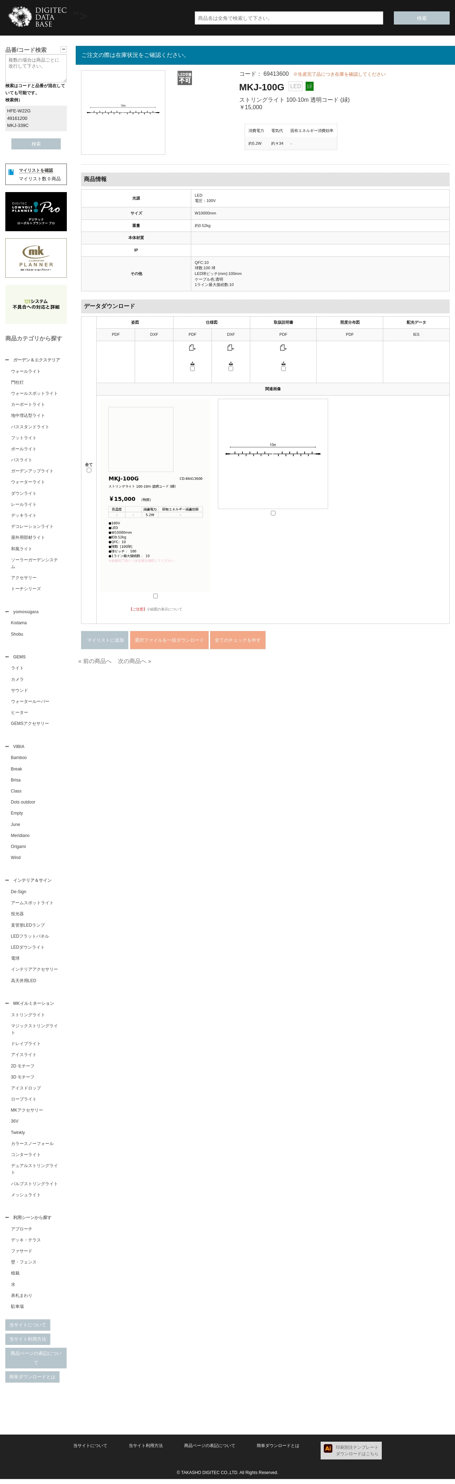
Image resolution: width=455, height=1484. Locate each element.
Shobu (17, 635)
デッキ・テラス (26, 1244)
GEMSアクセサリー (30, 725)
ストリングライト (28, 1019)
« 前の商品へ (94, 661)
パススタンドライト (30, 427)
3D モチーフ (23, 1081)
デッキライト (24, 516)
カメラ (17, 681)
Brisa (16, 782)
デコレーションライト (32, 527)
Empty (17, 815)
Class (16, 793)
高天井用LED (23, 984)
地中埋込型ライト (28, 416)
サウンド (19, 692)
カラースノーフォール (32, 1147)
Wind (16, 860)
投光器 (17, 917)
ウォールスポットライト (34, 394)
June (15, 827)
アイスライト (24, 1058)
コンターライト (26, 1158)
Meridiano (20, 838)
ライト (17, 670)
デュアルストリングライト (34, 1173)
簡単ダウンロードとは (32, 1381)
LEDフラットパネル (30, 939)
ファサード (21, 1256)
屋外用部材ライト (28, 538)
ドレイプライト (26, 1047)
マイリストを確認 (36, 170)
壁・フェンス (24, 1267)
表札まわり (21, 1300)
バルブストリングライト (34, 1188)
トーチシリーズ (26, 589)
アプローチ (21, 1233)
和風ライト (21, 549)
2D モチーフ (23, 1070)
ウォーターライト (28, 482)
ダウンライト (24, 494)
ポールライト (24, 449)
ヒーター (19, 714)
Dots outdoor (23, 804)
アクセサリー (24, 578)
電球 (15, 961)
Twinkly (18, 1136)
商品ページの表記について (36, 1363)
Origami (18, 849)
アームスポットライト (32, 906)
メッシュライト (26, 1199)
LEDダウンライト (28, 950)
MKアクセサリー (27, 1114)
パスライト (21, 460)
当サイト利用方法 (27, 1344)
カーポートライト (28, 405)
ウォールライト (26, 372)
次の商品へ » (134, 661)
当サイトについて (27, 1329)
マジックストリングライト (34, 1033)
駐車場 (17, 1311)
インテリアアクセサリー (34, 972)
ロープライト (24, 1103)
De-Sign (18, 895)
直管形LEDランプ (28, 928)
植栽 (15, 1278)
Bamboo (19, 760)
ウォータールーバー (30, 703)
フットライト (24, 438)
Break (16, 771)
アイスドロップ (26, 1092)
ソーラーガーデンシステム (34, 564)
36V (14, 1125)
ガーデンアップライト (32, 471)
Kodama (19, 624)
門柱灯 (17, 383)
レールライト (24, 505)
